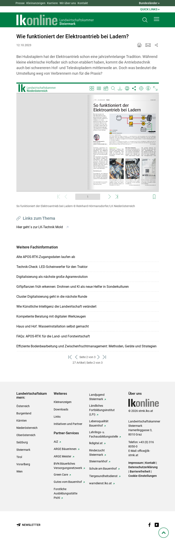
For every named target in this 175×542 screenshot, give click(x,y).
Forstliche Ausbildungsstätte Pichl (65, 493)
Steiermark (23, 449)
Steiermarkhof (98, 461)
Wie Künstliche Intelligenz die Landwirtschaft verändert (56, 306)
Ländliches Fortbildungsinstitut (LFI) (102, 410)
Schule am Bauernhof (103, 468)
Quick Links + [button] (150, 9)
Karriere (52, 3)
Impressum (135, 462)
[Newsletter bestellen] (28, 525)
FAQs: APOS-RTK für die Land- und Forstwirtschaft (53, 336)
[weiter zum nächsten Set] (98, 357)
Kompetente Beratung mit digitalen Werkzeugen (51, 316)
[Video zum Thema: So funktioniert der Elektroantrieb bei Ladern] (87, 142)
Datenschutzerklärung (143, 467)
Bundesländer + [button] (149, 3)
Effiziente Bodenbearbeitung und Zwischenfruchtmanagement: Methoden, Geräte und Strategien (86, 346)
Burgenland (23, 413)
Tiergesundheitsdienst (103, 476)
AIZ (56, 441)
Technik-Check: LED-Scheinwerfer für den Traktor (52, 267)
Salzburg (22, 442)
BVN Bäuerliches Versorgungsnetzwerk (68, 466)
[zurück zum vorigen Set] (76, 357)
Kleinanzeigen (35, 3)
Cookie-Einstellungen (142, 475)
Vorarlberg (23, 464)
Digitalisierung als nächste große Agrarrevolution (52, 277)
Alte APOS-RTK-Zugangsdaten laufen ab (45, 257)
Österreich (23, 406)
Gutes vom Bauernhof (68, 481)
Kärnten (21, 420)
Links (57, 416)
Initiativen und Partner (68, 424)
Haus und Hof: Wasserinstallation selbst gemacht (52, 326)
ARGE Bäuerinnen (65, 449)
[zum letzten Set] (104, 357)
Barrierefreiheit (140, 471)
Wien (19, 471)
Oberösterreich (25, 435)
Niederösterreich (27, 427)
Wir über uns (68, 3)
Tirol (19, 457)
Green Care (61, 474)
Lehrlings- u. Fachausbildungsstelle (103, 434)
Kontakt (83, 3)
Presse (20, 3)
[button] (156, 19)
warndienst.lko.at (100, 483)
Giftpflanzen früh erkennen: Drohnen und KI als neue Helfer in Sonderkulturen (72, 287)
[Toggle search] (144, 20)
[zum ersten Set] (70, 357)
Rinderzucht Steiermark (97, 452)
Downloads (61, 409)
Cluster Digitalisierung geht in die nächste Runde (51, 297)
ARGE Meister (62, 456)
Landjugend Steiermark (97, 397)
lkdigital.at (96, 443)
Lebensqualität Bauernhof (98, 423)
